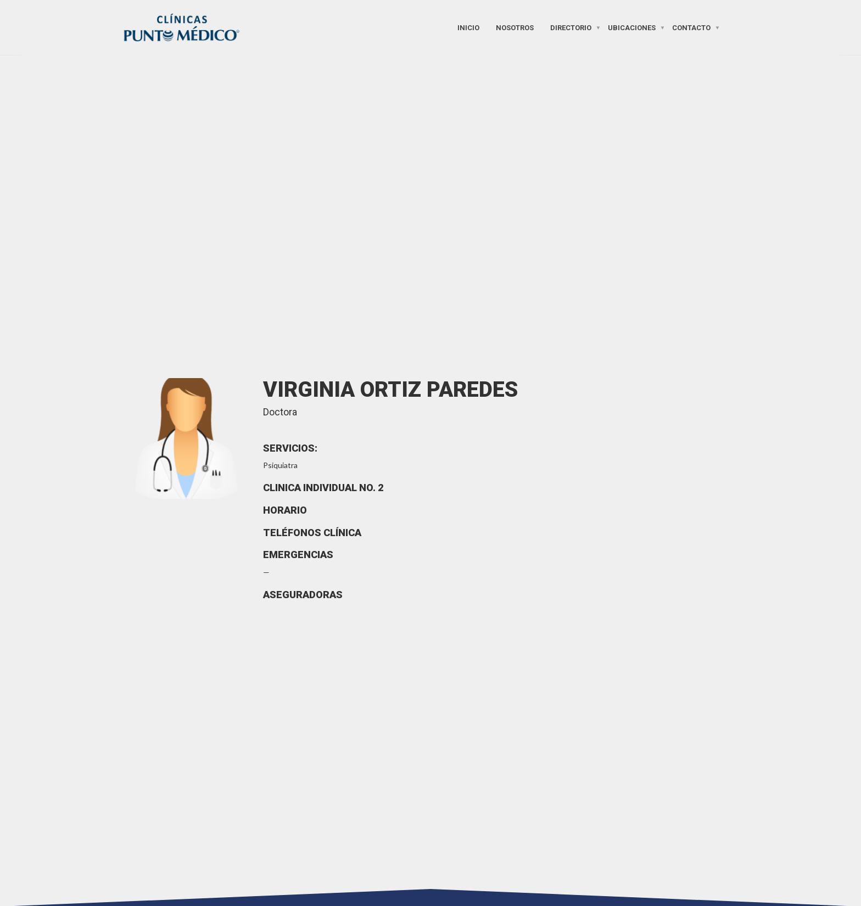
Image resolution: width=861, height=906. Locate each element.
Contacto (691, 27)
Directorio (570, 27)
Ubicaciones (632, 27)
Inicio (468, 27)
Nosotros (515, 27)
